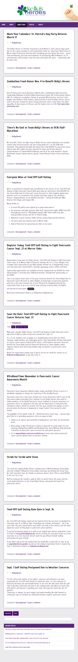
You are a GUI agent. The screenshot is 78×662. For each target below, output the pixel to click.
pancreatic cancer (22, 331)
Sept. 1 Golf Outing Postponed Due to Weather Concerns (39, 571)
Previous (8, 617)
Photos (33, 25)
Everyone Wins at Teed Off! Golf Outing (29, 181)
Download (31, 293)
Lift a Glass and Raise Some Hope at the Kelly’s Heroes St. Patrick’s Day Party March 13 (30, 634)
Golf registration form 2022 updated (17, 293)
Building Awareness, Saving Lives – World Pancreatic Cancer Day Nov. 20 (25, 639)
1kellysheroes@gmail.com (16, 359)
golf (13, 331)
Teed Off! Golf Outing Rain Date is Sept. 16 (31, 513)
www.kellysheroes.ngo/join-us (20, 548)
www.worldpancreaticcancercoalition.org (30, 437)
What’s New (23, 25)
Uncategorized (21, 69)
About (12, 25)
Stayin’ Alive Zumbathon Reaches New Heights (18, 655)
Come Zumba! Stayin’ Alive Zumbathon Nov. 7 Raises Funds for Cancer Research (27, 645)
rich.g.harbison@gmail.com (25, 538)
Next (15, 617)
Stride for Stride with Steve (23, 461)
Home (4, 25)
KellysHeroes (17, 43)
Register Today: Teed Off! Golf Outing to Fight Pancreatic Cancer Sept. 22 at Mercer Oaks (33, 251)
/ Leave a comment (34, 69)
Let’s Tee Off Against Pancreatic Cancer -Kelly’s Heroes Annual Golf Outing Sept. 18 (28, 650)
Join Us (43, 25)
